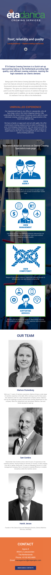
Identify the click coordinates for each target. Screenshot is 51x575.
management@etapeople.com (28, 560)
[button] (25, 49)
